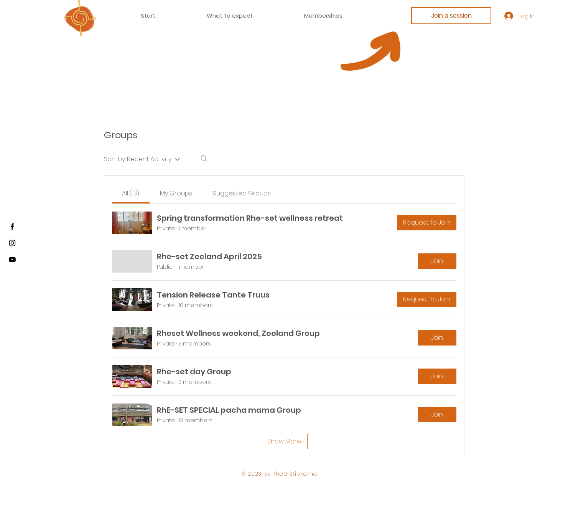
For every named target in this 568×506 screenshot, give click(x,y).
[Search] (204, 158)
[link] (130, 193)
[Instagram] (12, 243)
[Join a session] (451, 15)
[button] (323, 15)
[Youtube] (12, 259)
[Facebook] (12, 226)
